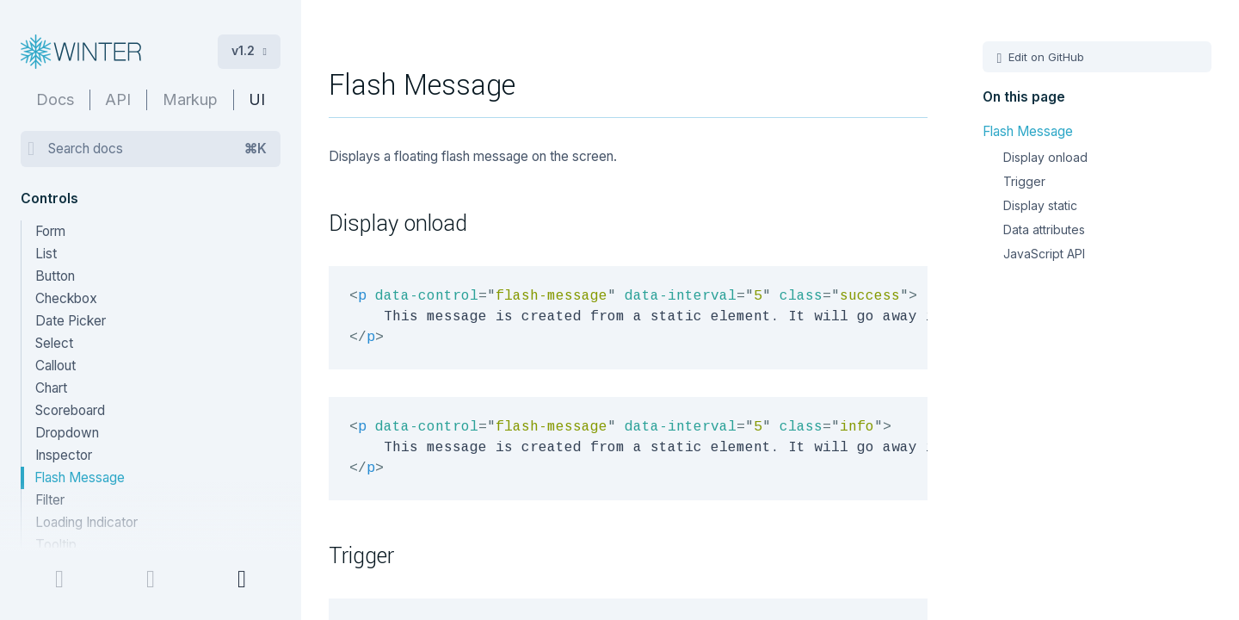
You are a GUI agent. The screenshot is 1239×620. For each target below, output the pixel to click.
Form (50, 231)
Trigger (1024, 181)
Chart (51, 388)
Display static (1040, 205)
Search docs (157, 149)
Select (54, 343)
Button (55, 276)
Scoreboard (70, 410)
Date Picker (70, 321)
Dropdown (67, 433)
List (46, 253)
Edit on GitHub (1044, 57)
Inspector (63, 455)
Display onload (1045, 157)
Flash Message (79, 477)
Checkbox (66, 298)
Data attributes (1044, 229)
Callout (55, 365)
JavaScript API (1044, 253)
